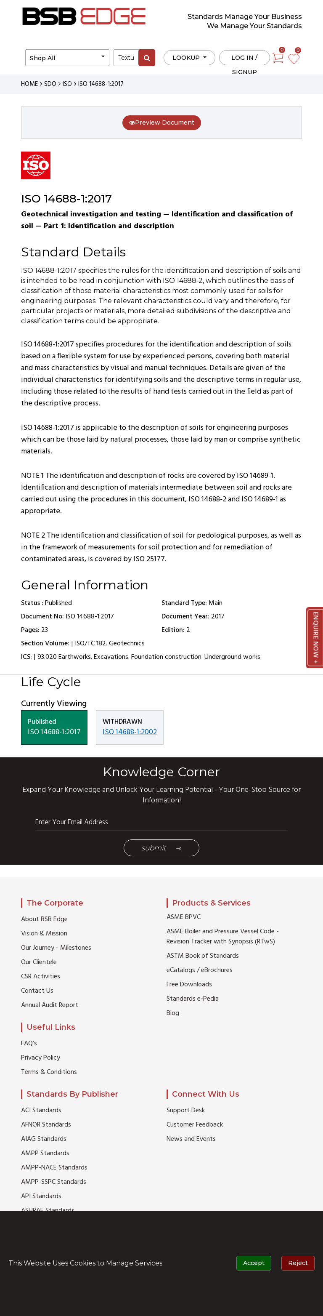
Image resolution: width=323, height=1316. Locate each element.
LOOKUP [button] (186, 57)
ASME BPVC (184, 917)
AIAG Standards (43, 1139)
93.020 (47, 657)
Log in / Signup (244, 59)
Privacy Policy (40, 1057)
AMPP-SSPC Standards (53, 1182)
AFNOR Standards (46, 1124)
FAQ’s (29, 1043)
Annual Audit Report (49, 1005)
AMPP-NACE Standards (54, 1167)
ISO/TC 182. (91, 643)
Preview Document (161, 122)
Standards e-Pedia (193, 999)
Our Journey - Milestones (56, 948)
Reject (298, 1263)
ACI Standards (41, 1110)
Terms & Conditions (49, 1072)
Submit (161, 848)
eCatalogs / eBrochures (200, 970)
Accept (254, 1263)
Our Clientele (39, 962)
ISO (67, 84)
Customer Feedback (195, 1124)
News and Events (191, 1139)
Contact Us (37, 991)
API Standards (41, 1196)
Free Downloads (189, 984)
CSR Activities (40, 976)
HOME (29, 84)
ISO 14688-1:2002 (130, 732)
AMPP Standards (45, 1153)
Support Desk (186, 1110)
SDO (50, 84)
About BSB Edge (44, 919)
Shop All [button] (42, 58)
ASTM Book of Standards (203, 956)
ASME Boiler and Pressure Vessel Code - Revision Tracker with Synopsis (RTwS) (223, 936)
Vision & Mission (44, 933)
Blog (173, 1013)
